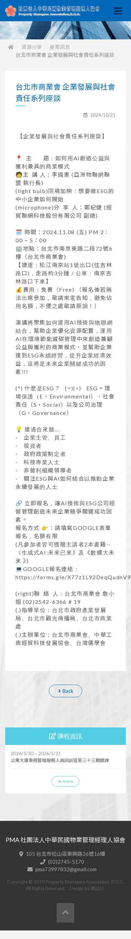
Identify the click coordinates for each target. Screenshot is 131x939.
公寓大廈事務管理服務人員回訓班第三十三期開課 (60, 760)
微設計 (97, 888)
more (65, 781)
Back (65, 691)
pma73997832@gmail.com (66, 869)
